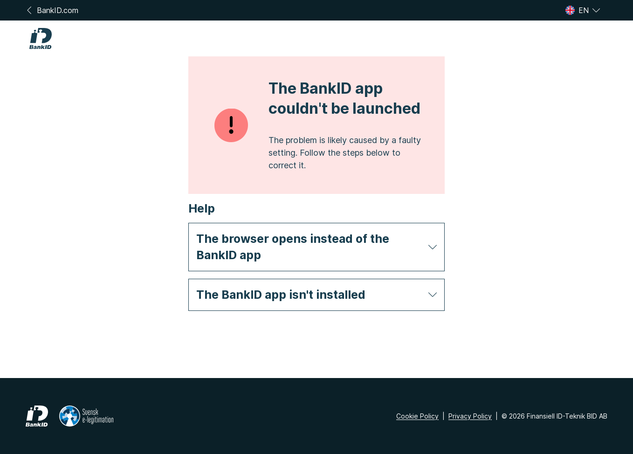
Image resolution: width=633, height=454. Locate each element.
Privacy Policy (470, 416)
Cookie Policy (417, 416)
